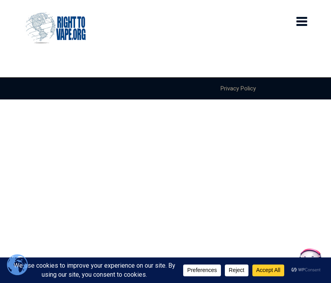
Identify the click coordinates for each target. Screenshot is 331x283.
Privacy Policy (238, 88)
